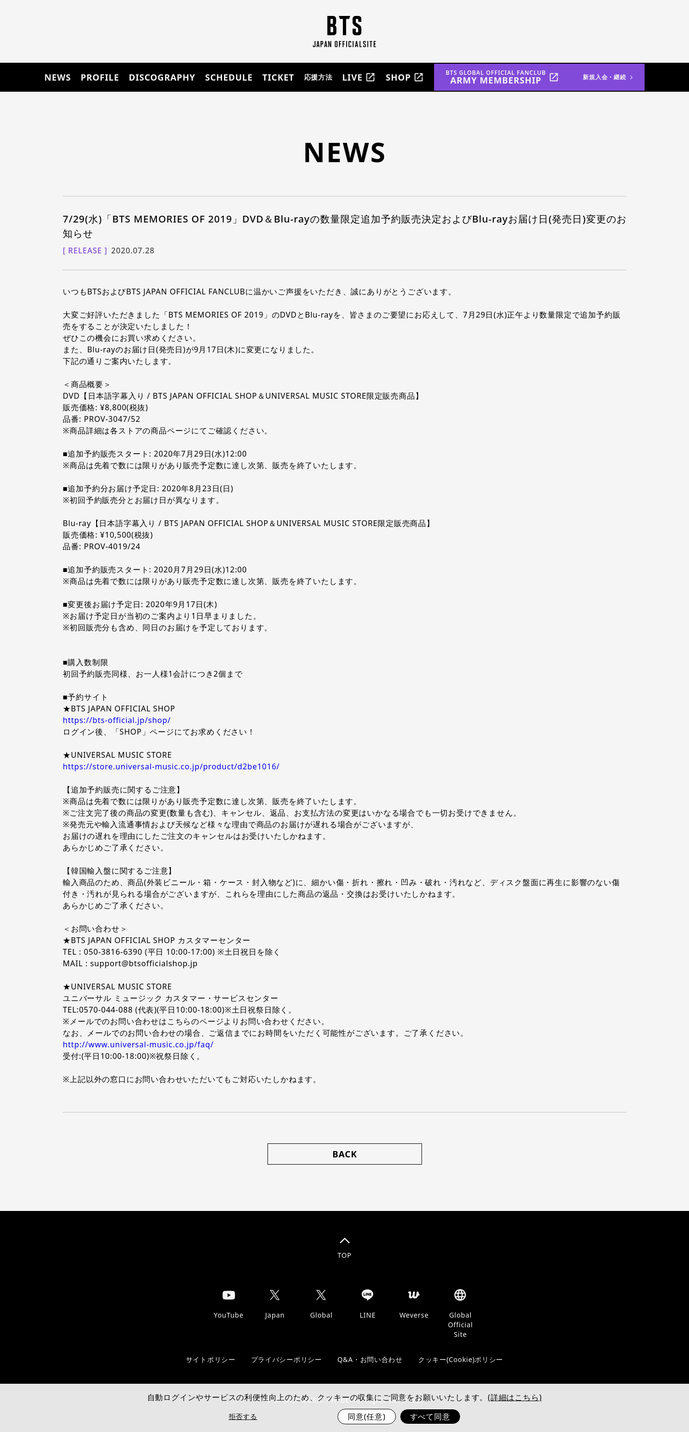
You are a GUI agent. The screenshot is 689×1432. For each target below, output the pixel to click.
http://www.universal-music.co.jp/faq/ (138, 1044)
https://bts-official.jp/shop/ (117, 720)
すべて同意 (430, 1416)
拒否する (243, 1416)
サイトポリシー (211, 1359)
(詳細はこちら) (515, 1397)
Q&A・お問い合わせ (370, 1359)
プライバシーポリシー (286, 1359)
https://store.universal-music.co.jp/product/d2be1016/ (171, 766)
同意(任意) (366, 1416)
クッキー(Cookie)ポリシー (460, 1359)
